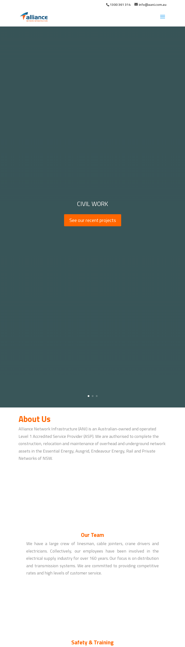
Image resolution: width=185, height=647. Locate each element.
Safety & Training (92, 642)
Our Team (92, 535)
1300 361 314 (120, 4)
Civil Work (92, 203)
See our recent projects (92, 220)
